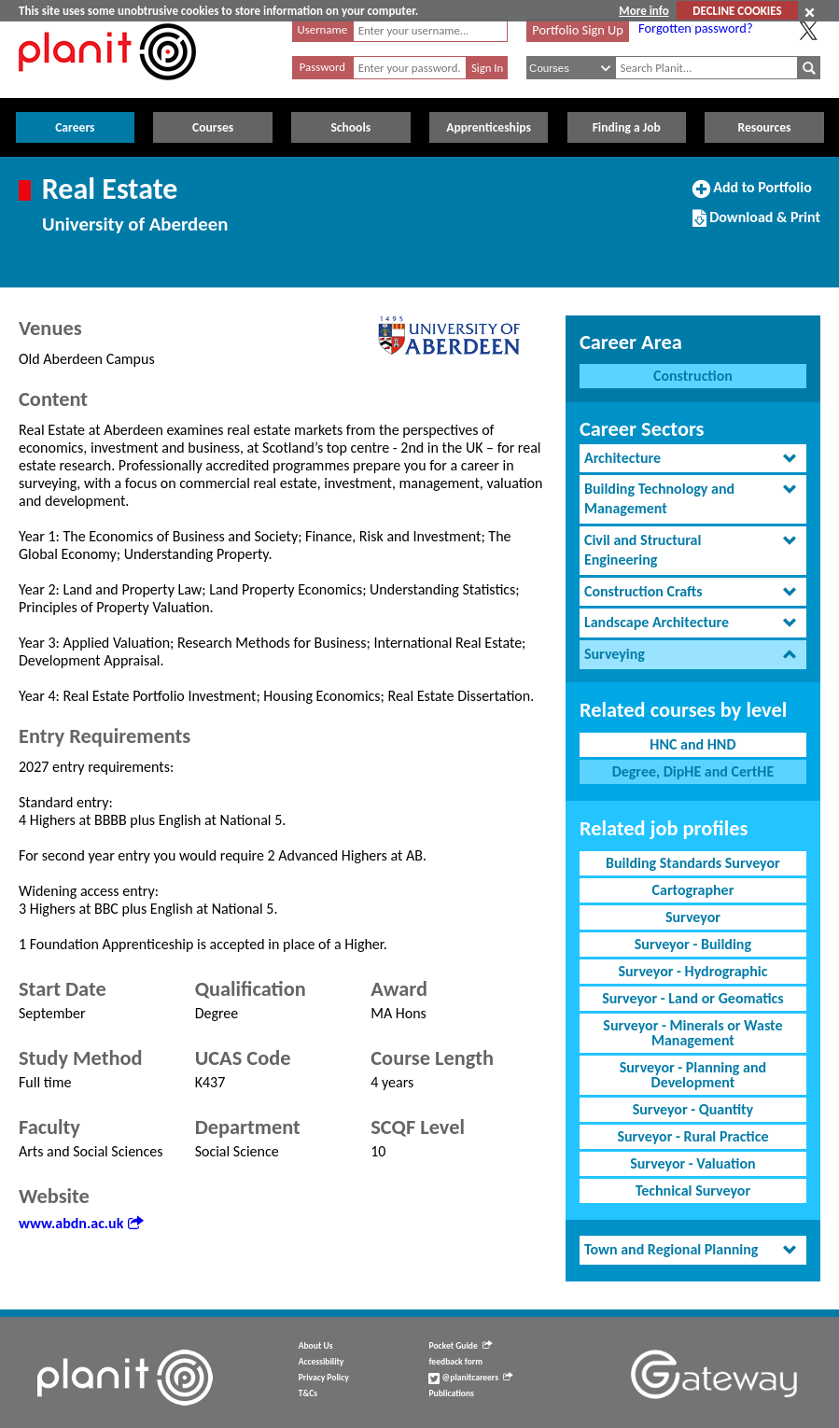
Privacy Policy (324, 1377)
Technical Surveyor (693, 1190)
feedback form (455, 1361)
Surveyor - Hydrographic (692, 971)
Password (322, 67)
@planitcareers (470, 1377)
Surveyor (692, 917)
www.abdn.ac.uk (81, 1223)
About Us (316, 1345)
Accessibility (321, 1361)
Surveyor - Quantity (693, 1109)
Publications (450, 1393)
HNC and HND (692, 744)
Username (323, 29)
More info (643, 11)
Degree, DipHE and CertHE (693, 771)
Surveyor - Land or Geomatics (693, 998)
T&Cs (308, 1393)
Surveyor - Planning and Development (693, 1074)
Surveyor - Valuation (692, 1163)
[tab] (693, 458)
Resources (763, 127)
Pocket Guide (459, 1345)
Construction (693, 376)
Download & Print (756, 225)
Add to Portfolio (752, 195)
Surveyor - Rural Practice (692, 1136)
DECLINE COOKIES (736, 11)
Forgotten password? (695, 28)
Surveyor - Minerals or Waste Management (692, 1032)
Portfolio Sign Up (577, 29)
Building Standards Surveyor (693, 863)
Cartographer (693, 890)
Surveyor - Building (693, 944)
